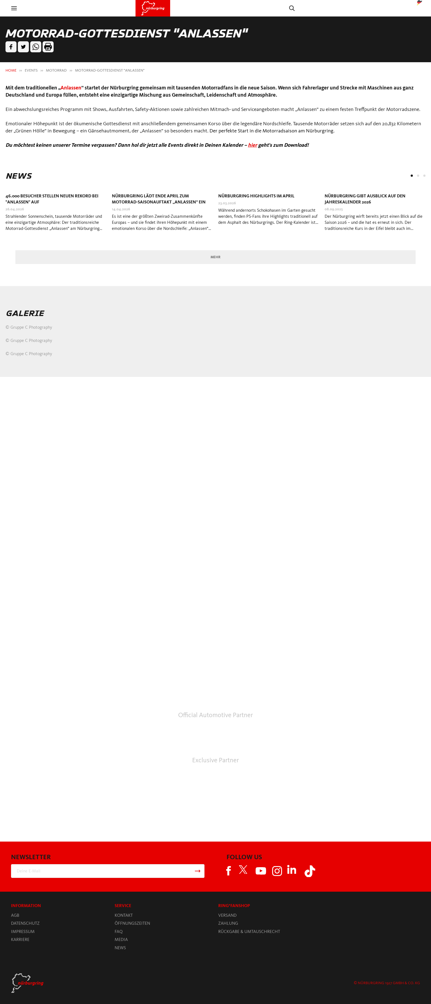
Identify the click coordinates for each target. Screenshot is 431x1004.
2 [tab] (418, 176)
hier (252, 145)
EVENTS (31, 70)
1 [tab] (412, 176)
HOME (10, 70)
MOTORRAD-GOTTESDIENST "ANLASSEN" (110, 70)
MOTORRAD (56, 70)
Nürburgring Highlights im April (256, 195)
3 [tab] (424, 176)
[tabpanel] (56, 214)
